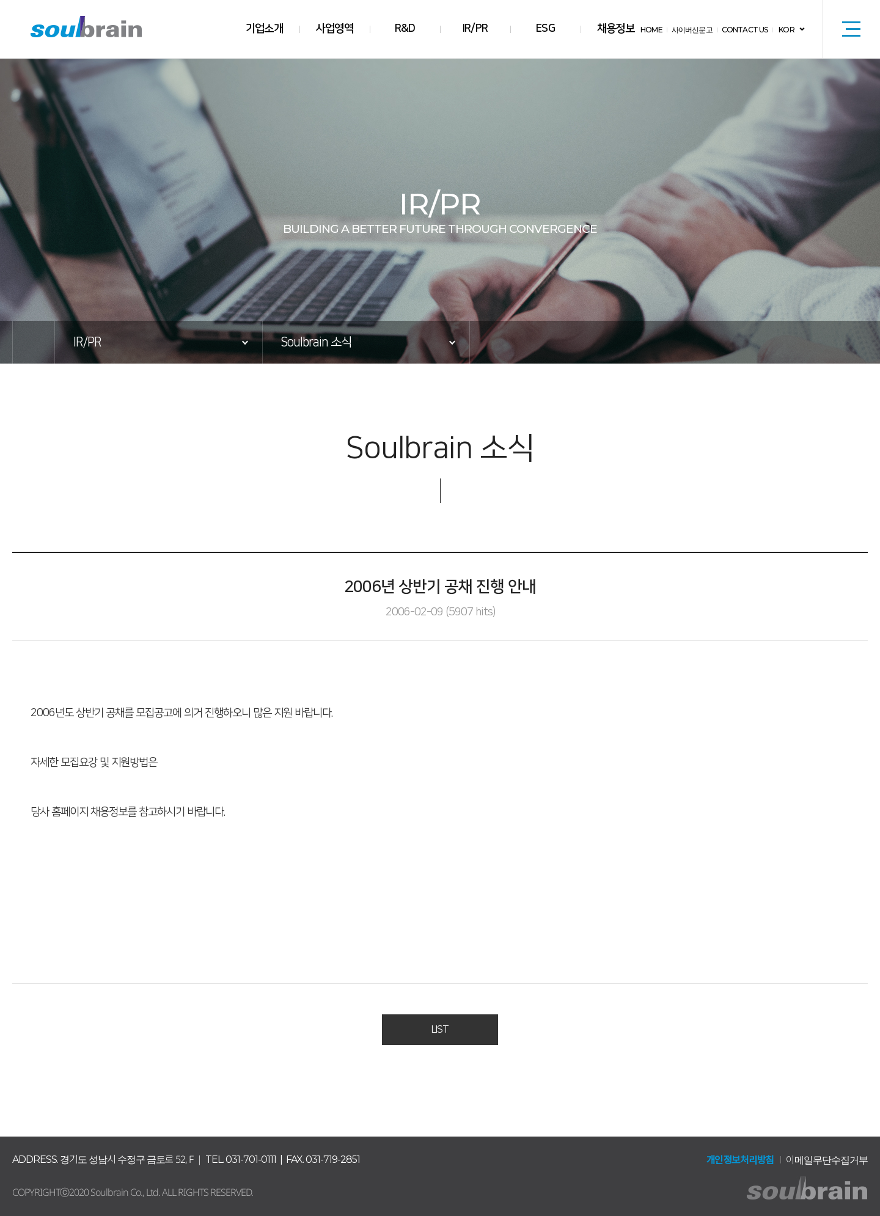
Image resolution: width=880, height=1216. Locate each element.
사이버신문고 (694, 29)
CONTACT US (746, 29)
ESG (546, 29)
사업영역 (335, 29)
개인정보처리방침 (740, 1160)
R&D (405, 29)
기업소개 (264, 29)
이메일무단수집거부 (827, 1160)
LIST (440, 1029)
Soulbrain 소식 (315, 342)
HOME (654, 29)
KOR (786, 29)
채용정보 (616, 29)
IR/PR (475, 29)
